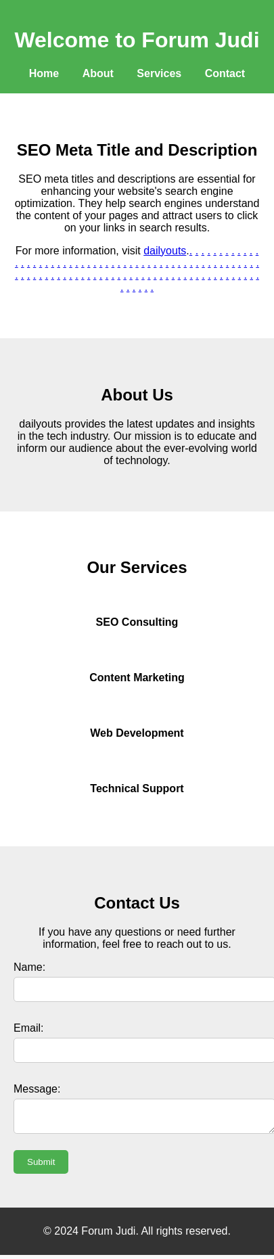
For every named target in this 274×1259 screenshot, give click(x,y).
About (98, 73)
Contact (225, 73)
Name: (29, 967)
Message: (37, 1089)
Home (44, 73)
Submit (41, 1166)
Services (159, 73)
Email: (28, 1028)
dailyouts (164, 250)
